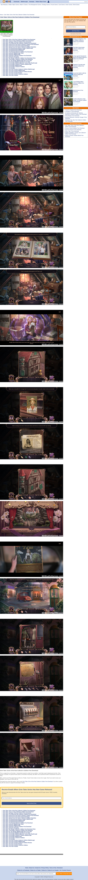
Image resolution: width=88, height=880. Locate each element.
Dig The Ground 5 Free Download (73, 129)
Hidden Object (76, 43)
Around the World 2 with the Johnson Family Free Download (79, 74)
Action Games (69, 4)
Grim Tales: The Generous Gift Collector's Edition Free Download (19, 43)
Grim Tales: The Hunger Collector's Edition (14, 66)
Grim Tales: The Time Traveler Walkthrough (14, 70)
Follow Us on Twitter (35, 870)
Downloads (16, 1)
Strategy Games (46, 4)
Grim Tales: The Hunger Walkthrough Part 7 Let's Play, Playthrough (20, 63)
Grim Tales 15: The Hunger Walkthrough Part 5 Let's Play (17, 60)
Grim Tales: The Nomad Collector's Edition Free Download (18, 51)
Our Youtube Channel (65, 870)
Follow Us (44, 870)
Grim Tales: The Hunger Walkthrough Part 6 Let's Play (16, 61)
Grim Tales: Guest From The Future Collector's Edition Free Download (21, 44)
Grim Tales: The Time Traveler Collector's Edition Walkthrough (19, 69)
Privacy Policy (78, 33)
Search (85, 1)
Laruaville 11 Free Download (72, 111)
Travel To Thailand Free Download (73, 110)
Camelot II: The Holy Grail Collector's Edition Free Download (79, 66)
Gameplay (31, 1)
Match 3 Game (76, 93)
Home (26, 867)
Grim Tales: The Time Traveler (10, 75)
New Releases (4, 4)
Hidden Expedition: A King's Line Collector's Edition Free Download (75, 133)
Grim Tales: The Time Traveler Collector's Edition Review (17, 71)
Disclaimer (60, 867)
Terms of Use (53, 867)
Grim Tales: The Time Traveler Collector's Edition (15, 74)
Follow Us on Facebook (23, 870)
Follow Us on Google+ (53, 870)
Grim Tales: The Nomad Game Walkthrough (14, 49)
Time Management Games (34, 4)
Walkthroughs (24, 1)
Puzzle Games (54, 4)
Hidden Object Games (14, 4)
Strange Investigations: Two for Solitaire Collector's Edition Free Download (79, 40)
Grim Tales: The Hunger (9, 68)
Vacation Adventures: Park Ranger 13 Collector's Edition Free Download (80, 100)
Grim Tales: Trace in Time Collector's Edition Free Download (18, 40)
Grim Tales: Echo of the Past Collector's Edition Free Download (19, 39)
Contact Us (38, 867)
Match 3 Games (24, 4)
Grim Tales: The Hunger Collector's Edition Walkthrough (17, 64)
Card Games (62, 4)
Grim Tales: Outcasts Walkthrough (11, 54)
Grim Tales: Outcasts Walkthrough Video (13, 53)
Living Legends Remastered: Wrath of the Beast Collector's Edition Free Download (80, 57)
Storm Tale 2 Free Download (72, 131)
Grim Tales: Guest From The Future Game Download (16, 45)
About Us (31, 867)
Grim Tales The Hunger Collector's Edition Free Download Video (19, 58)
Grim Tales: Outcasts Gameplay (11, 56)
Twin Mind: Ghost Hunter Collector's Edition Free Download (79, 49)
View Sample (73, 33)
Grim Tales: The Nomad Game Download (13, 50)
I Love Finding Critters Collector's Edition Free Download (78, 83)
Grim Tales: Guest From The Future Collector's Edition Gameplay (19, 47)
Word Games (76, 4)
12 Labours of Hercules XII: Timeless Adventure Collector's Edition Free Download (76, 113)
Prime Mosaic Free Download (72, 115)
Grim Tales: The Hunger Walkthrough (12, 65)
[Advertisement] (44, 10)
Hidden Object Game (41, 1)
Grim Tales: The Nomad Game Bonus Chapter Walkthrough (18, 48)
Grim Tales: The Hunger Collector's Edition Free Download (18, 59)
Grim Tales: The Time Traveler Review (12, 72)
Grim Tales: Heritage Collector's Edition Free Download (17, 42)
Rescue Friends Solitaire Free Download (74, 128)
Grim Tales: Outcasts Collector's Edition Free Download (17, 55)
